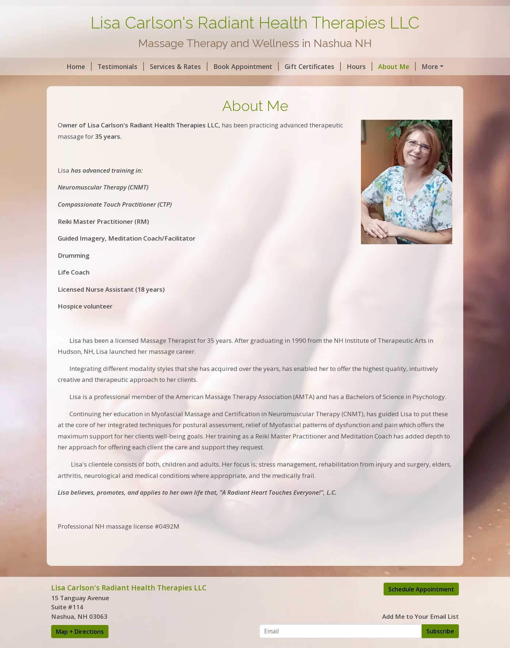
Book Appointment (236, 66)
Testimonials (111, 66)
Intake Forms (169, 81)
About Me (387, 66)
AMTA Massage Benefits (98, 81)
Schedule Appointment (421, 605)
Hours (350, 66)
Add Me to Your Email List (420, 632)
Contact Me (433, 66)
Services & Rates (169, 66)
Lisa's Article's (221, 81)
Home (69, 66)
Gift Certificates (303, 66)
